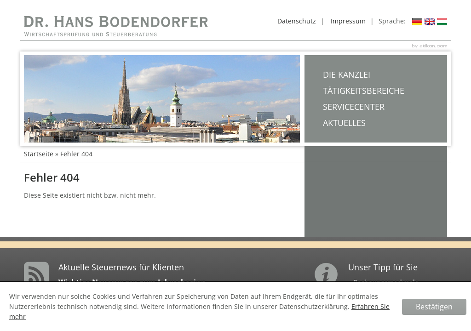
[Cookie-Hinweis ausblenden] (434, 307)
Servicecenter (354, 106)
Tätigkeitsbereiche (363, 90)
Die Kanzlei (346, 74)
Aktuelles (344, 122)
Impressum (348, 21)
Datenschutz (296, 21)
